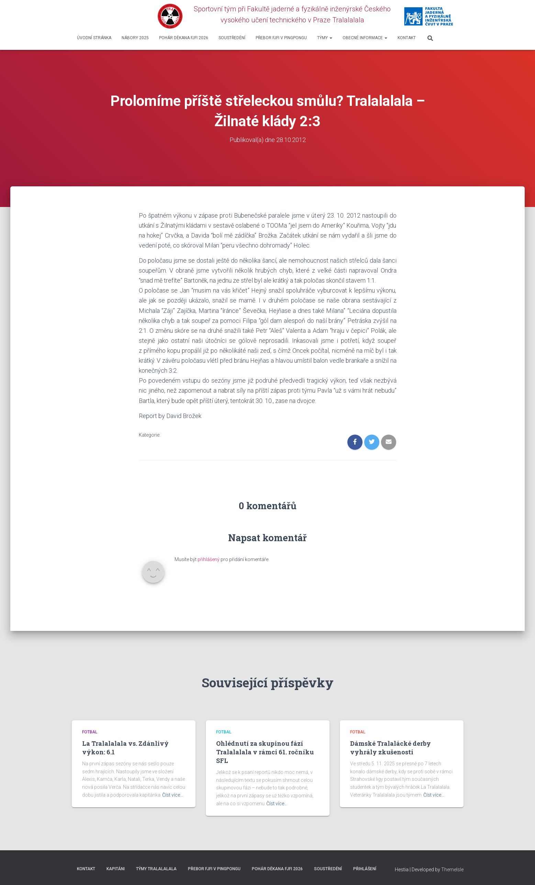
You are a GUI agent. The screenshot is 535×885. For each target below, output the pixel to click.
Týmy (324, 37)
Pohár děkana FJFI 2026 (183, 37)
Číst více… (172, 795)
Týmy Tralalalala (156, 868)
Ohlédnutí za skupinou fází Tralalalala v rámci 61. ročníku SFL (265, 752)
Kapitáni (116, 868)
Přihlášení (364, 868)
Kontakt (407, 37)
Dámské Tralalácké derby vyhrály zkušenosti (390, 747)
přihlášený (209, 559)
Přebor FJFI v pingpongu (281, 37)
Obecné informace (365, 37)
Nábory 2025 (135, 37)
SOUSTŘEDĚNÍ (232, 37)
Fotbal (89, 732)
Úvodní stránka (94, 37)
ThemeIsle (452, 869)
